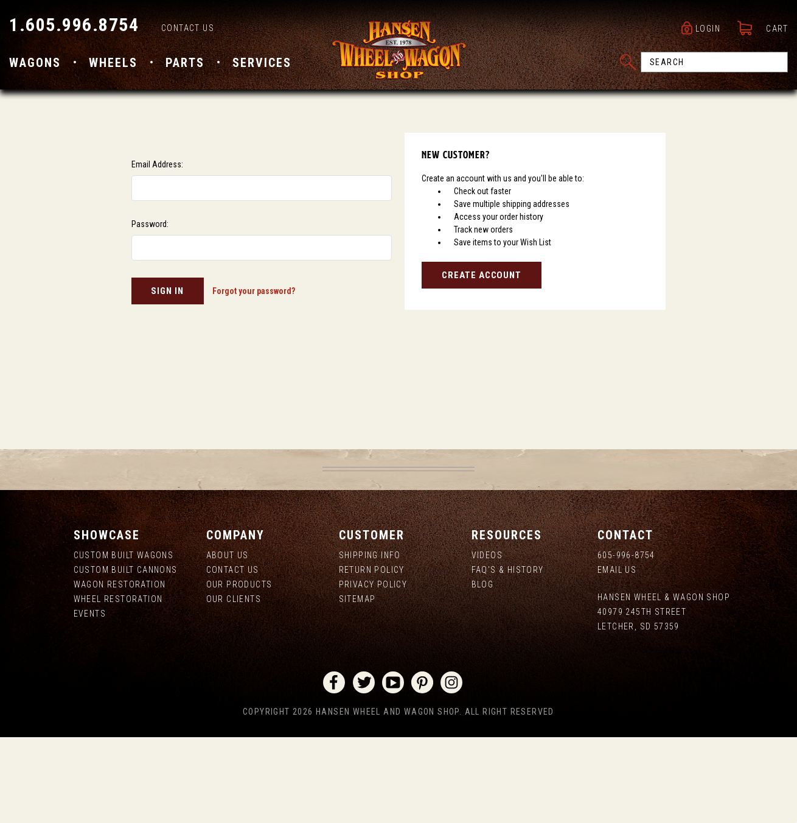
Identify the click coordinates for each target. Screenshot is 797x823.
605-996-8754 (626, 641)
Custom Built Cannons (126, 656)
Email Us (616, 656)
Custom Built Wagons (124, 641)
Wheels (113, 62)
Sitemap (357, 685)
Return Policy (372, 656)
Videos (487, 641)
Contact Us (187, 28)
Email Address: (157, 251)
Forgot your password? (253, 377)
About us (227, 641)
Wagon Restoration (120, 671)
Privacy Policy (373, 671)
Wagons (35, 62)
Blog (483, 671)
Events (90, 700)
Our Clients (233, 685)
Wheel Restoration (118, 685)
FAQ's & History (508, 656)
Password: (150, 310)
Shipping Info (370, 641)
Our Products (239, 671)
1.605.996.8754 (74, 24)
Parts (184, 62)
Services (261, 62)
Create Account (481, 361)
